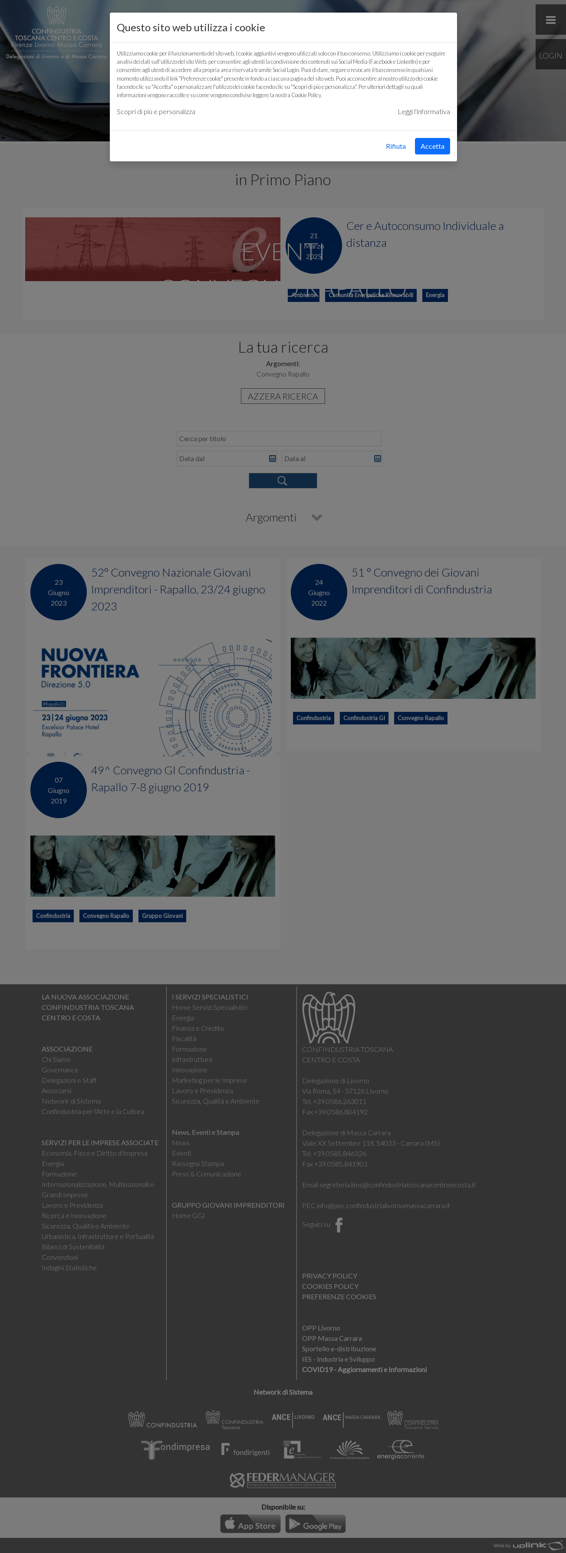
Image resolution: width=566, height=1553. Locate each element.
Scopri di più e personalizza (156, 111)
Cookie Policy (306, 95)
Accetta (432, 146)
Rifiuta (396, 146)
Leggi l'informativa (424, 111)
